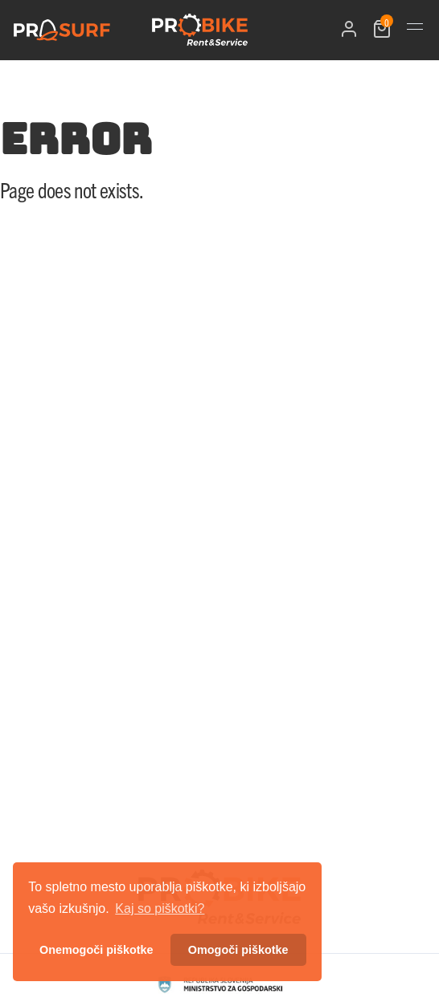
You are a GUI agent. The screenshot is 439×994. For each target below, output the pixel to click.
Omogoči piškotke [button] (238, 949)
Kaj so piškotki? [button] (159, 908)
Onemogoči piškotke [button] (96, 949)
